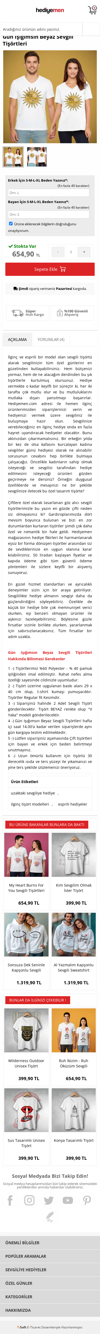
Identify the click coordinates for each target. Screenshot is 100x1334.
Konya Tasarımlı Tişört (74, 1140)
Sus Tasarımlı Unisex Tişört (26, 1143)
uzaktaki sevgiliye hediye (33, 793)
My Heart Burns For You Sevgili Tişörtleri (26, 888)
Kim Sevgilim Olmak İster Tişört (73, 888)
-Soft (22, 1327)
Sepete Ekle (50, 269)
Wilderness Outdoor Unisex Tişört (26, 1063)
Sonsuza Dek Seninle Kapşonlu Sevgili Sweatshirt (26, 967)
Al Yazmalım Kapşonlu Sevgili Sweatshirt (74, 967)
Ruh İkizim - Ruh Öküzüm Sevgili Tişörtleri (73, 1063)
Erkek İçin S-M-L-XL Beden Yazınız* (37, 180)
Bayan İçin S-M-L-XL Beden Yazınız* (38, 201)
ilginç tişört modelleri (30, 804)
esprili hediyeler (72, 804)
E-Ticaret (34, 1327)
